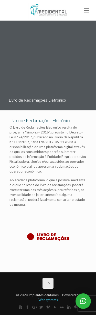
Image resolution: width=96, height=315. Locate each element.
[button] (83, 301)
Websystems (48, 300)
